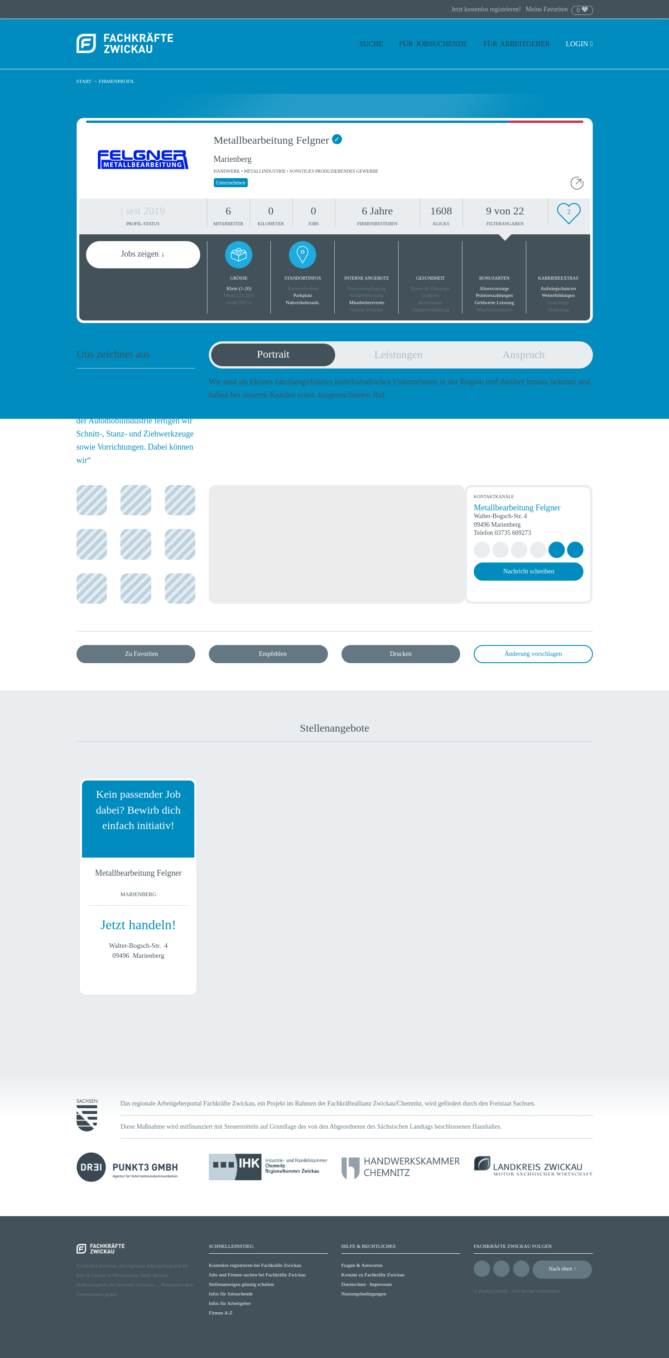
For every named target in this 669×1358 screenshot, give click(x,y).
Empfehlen (273, 653)
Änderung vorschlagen (533, 653)
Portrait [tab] (273, 354)
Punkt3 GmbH (493, 1291)
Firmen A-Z (220, 1312)
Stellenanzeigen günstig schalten (241, 1284)
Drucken (401, 653)
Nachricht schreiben (528, 571)
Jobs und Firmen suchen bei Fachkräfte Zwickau (257, 1274)
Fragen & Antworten (362, 1265)
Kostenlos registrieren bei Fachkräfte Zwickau (255, 1265)
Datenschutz (354, 1284)
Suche (371, 44)
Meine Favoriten (547, 9)
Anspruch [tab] (523, 354)
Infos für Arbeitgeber (230, 1303)
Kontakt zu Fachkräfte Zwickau (373, 1274)
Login (579, 44)
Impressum (381, 1284)
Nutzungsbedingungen (364, 1293)
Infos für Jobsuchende (231, 1293)
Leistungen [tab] (398, 354)
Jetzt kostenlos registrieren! (486, 9)
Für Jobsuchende (433, 44)
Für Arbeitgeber (516, 44)
